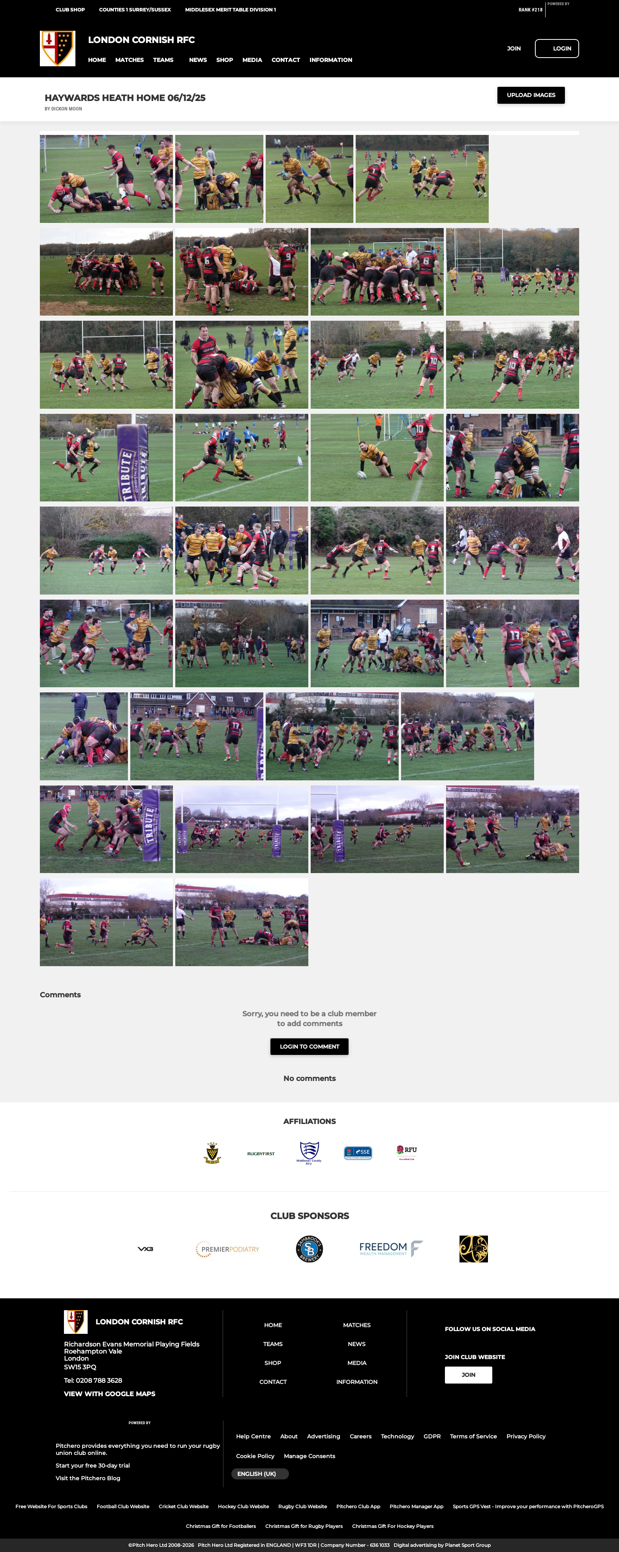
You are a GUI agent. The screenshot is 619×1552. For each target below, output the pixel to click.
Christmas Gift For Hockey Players (392, 1526)
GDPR (432, 1436)
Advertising (323, 1436)
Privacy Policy (526, 1436)
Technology (397, 1436)
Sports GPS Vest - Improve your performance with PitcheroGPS (528, 1506)
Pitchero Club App (358, 1506)
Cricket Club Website (183, 1506)
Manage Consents (309, 1456)
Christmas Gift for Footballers (221, 1526)
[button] (97, 60)
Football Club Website (123, 1506)
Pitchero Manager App (416, 1506)
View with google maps (109, 1394)
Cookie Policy (255, 1456)
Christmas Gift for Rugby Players (304, 1526)
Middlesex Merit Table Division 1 (230, 10)
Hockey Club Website (243, 1506)
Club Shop (70, 10)
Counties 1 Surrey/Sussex (135, 10)
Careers (360, 1436)
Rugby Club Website (302, 1506)
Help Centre (253, 1436)
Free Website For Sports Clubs (51, 1506)
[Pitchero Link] (563, 13)
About (289, 1436)
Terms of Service (473, 1436)
